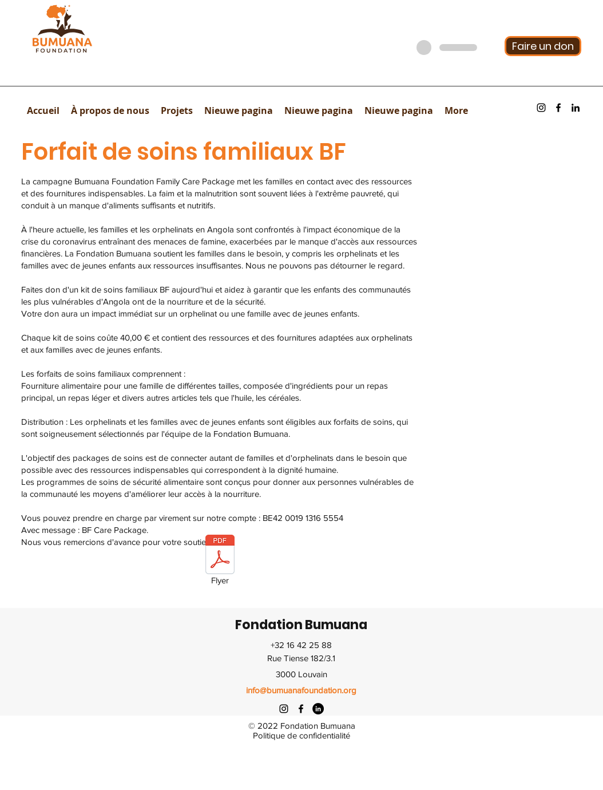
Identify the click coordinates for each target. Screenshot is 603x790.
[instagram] (541, 107)
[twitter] (318, 708)
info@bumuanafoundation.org (301, 690)
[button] (110, 110)
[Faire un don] (543, 46)
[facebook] (558, 107)
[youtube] (575, 107)
